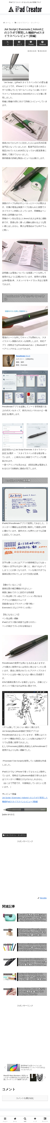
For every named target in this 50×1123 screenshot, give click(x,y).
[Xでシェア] (7, 43)
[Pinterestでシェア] (42, 43)
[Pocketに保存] (30, 43)
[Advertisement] (25, 868)
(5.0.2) (23, 356)
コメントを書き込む (25, 1098)
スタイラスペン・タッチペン (14, 835)
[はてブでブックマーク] (19, 43)
